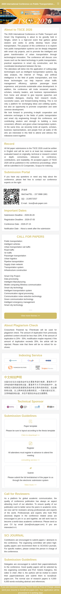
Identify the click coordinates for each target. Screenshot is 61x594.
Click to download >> (30, 435)
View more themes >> (30, 316)
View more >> (31, 485)
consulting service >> (30, 460)
